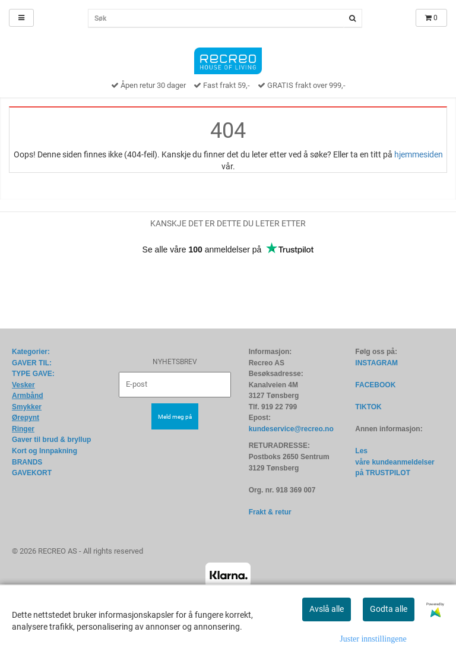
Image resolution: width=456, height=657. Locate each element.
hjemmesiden (418, 154)
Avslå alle (326, 609)
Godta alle (388, 609)
